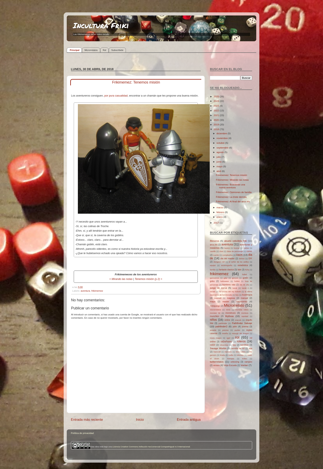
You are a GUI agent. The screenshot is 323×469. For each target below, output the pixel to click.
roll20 (212, 345)
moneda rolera (241, 310)
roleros (241, 341)
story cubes (241, 352)
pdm (235, 326)
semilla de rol (238, 348)
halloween (224, 281)
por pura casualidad (116, 95)
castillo (213, 251)
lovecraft (217, 298)
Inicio (140, 419)
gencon (235, 278)
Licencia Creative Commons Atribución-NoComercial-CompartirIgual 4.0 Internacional (151, 446)
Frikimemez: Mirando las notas (232, 179)
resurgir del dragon (240, 333)
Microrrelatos (91, 50)
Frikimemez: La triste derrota (231, 197)
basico (227, 248)
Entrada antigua (189, 419)
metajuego (215, 306)
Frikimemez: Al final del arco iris (233, 201)
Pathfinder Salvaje (242, 323)
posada (213, 330)
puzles (237, 330)
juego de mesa (218, 287)
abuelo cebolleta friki (235, 240)
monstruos (231, 313)
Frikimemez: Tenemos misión (231, 175)
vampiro (248, 362)
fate (239, 269)
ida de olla (244, 285)
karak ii (245, 288)
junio (219, 161)
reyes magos (216, 338)
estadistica (243, 265)
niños (213, 319)
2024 (217, 101)
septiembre (223, 147)
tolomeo (240, 355)
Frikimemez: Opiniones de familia (234, 192)
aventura (85, 290)
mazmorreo (241, 301)
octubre (221, 142)
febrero (221, 212)
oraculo (238, 320)
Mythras (229, 316)
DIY (250, 258)
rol (237, 337)
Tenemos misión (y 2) (147, 278)
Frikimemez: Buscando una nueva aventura (230, 186)
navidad (244, 316)
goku (212, 281)
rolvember (224, 345)
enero (220, 217)
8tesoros (214, 240)
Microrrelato (234, 305)
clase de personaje (235, 251)
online (227, 320)
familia (212, 270)
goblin (245, 278)
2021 (217, 115)
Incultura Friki (101, 25)
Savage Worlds (218, 348)
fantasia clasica (226, 269)
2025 (217, 96)
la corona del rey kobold (230, 292)
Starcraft (217, 352)
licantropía (247, 294)
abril (219, 171)
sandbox (244, 345)
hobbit (237, 281)
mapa (212, 301)
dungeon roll (219, 262)
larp (237, 295)
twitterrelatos (217, 361)
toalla (231, 355)
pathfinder (223, 323)
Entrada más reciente (87, 419)
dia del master (227, 258)
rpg (234, 345)
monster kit (215, 313)
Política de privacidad (82, 433)
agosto (220, 152)
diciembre (222, 133)
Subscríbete (117, 50)
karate (212, 292)
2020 (217, 120)
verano (216, 365)
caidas (246, 248)
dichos (242, 259)
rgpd (228, 338)
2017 (217, 222)
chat (221, 251)
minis (228, 310)
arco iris (214, 244)
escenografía (226, 265)
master (225, 301)
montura (244, 313)
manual (244, 298)
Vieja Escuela (230, 365)
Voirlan (244, 365)
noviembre (222, 138)
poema (245, 326)
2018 (217, 129)
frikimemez (97, 290)
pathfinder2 (221, 326)
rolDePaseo (226, 341)
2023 (217, 105)
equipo (213, 265)
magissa (231, 298)
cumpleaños (227, 255)
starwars (228, 352)
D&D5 (239, 254)
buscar (237, 248)
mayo (220, 166)
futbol (244, 274)
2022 (217, 110)
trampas (230, 359)
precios (225, 330)
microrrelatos (215, 310)
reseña (225, 333)
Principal (74, 50)
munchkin (214, 316)
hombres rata (228, 284)
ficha (247, 270)
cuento (216, 255)
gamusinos (214, 278)
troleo (244, 359)
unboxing (235, 362)
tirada (222, 355)
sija (250, 348)
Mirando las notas (122, 278)
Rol (104, 50)
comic (249, 251)
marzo (220, 207)
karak (235, 288)
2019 (217, 124)
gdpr (226, 278)
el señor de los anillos (239, 262)
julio (219, 157)
